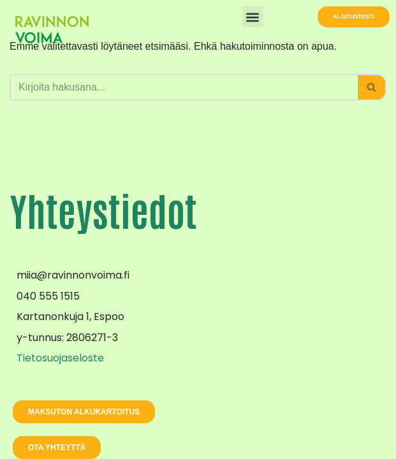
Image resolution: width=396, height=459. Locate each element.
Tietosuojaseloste (60, 358)
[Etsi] (184, 87)
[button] (252, 16)
